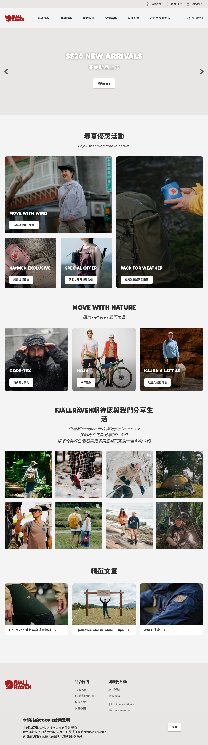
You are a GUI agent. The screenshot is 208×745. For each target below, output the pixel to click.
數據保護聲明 (51, 737)
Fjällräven (80, 689)
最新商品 (44, 18)
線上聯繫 (114, 689)
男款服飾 (66, 18)
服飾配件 (133, 18)
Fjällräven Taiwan (123, 704)
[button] (6, 71)
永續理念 (80, 702)
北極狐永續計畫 (84, 696)
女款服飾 (88, 18)
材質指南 (80, 708)
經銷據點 (114, 696)
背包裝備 (111, 18)
